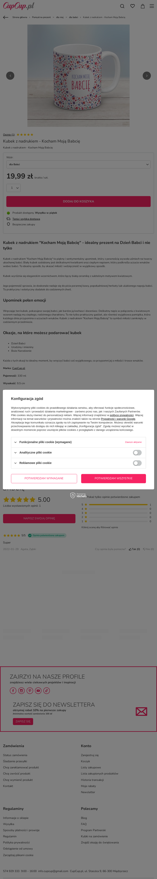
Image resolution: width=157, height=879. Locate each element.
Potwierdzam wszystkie (113, 478)
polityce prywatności (121, 415)
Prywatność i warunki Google (118, 418)
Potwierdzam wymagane (44, 478)
